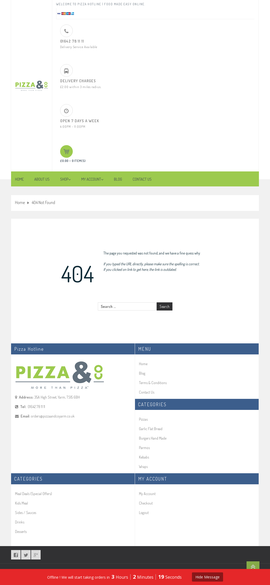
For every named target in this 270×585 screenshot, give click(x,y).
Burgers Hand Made (152, 438)
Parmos (144, 447)
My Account (147, 493)
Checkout (146, 503)
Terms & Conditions (153, 382)
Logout (144, 512)
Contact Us (146, 392)
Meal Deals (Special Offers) (33, 493)
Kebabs (144, 457)
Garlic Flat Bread (150, 428)
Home (20, 202)
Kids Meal (21, 503)
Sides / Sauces (25, 512)
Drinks (19, 522)
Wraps (143, 466)
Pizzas (143, 419)
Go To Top (253, 566)
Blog (142, 373)
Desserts (21, 531)
